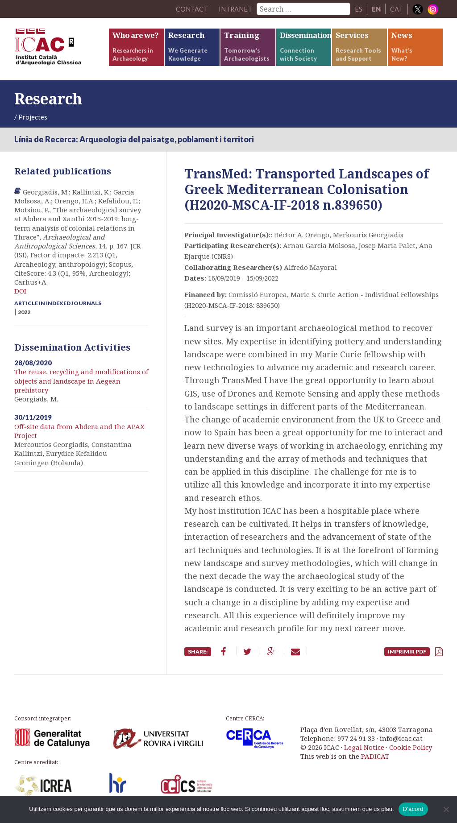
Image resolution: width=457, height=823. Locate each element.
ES (358, 9)
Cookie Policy (410, 747)
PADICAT (375, 756)
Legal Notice (364, 747)
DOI (20, 290)
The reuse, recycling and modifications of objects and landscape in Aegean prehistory (81, 380)
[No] (445, 809)
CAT (396, 9)
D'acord (413, 809)
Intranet (235, 9)
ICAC (61, 49)
